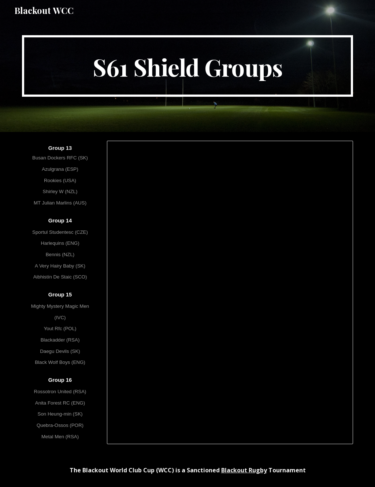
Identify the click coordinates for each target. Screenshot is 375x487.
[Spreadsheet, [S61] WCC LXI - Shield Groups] (230, 292)
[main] (187, 66)
